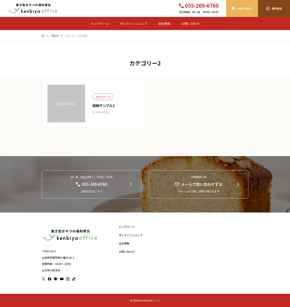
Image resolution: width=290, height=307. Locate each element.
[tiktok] (73, 279)
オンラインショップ (133, 23)
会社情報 (164, 23)
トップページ (100, 23)
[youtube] (61, 279)
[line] (55, 279)
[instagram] (67, 279)
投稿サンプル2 (103, 105)
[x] (43, 279)
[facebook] (49, 279)
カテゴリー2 (103, 97)
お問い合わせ (191, 23)
